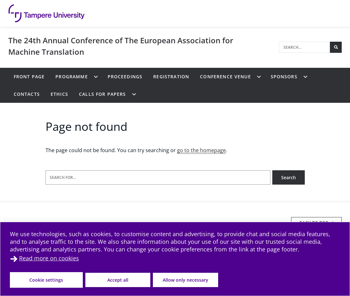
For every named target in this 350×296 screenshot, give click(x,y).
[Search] (304, 47)
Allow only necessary (185, 280)
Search (288, 177)
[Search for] (158, 177)
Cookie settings (46, 280)
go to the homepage (201, 150)
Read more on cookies (49, 258)
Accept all (117, 280)
